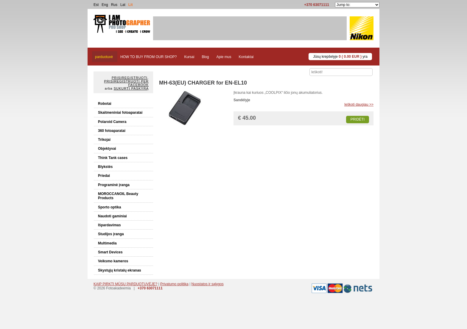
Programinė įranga (114, 185)
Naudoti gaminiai (112, 216)
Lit (130, 5)
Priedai (104, 176)
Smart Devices (110, 252)
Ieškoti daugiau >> (358, 104)
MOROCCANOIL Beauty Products (118, 196)
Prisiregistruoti (129, 77)
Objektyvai (107, 148)
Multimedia (107, 243)
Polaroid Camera (112, 122)
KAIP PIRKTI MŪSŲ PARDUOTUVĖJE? (125, 284)
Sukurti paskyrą (131, 88)
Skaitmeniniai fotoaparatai (120, 112)
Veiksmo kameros (113, 261)
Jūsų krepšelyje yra (340, 56)
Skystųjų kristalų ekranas (119, 270)
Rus (114, 5)
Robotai (104, 104)
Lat (122, 5)
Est (96, 5)
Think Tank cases (112, 158)
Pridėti (358, 119)
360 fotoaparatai (111, 131)
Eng (105, 5)
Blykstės (105, 167)
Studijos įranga (111, 234)
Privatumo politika (174, 284)
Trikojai (104, 140)
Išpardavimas (109, 225)
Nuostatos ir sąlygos (208, 284)
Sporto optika (109, 207)
